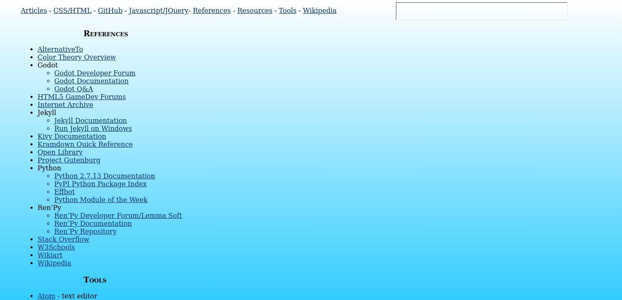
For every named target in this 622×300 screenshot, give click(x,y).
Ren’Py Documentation (93, 224)
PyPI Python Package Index (100, 184)
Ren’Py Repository (85, 231)
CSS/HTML (72, 11)
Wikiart (50, 255)
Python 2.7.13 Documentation (104, 176)
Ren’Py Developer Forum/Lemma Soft (118, 216)
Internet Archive (66, 105)
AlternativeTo (60, 49)
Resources (255, 11)
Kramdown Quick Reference (85, 144)
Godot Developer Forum (95, 73)
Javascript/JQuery (159, 11)
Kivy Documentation (72, 136)
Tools (287, 11)
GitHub (110, 11)
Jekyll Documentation (90, 121)
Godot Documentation (91, 81)
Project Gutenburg (69, 160)
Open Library (60, 152)
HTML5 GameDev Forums (82, 97)
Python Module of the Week (101, 200)
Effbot (64, 192)
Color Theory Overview (77, 57)
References (212, 11)
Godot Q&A (73, 89)
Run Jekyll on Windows (93, 128)
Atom (47, 296)
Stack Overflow (63, 239)
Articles (34, 11)
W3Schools (56, 247)
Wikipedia (320, 11)
